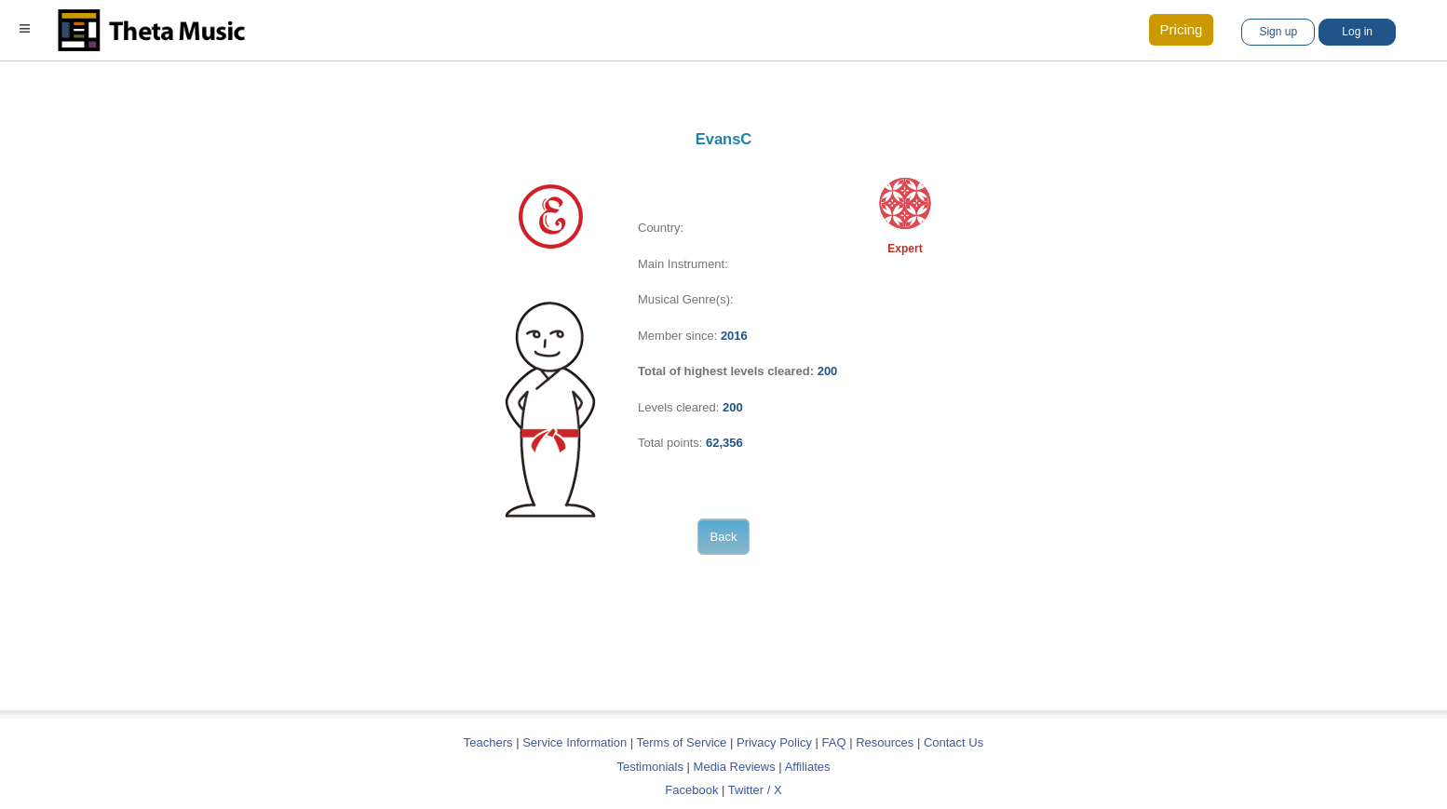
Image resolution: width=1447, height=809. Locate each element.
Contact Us (953, 742)
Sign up (1278, 31)
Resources (884, 742)
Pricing (1181, 29)
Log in (1357, 31)
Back (723, 537)
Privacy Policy (774, 742)
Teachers (490, 742)
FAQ (834, 742)
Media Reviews (735, 767)
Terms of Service (682, 742)
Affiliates (808, 767)
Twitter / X (755, 790)
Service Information (574, 742)
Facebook (691, 790)
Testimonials (649, 767)
